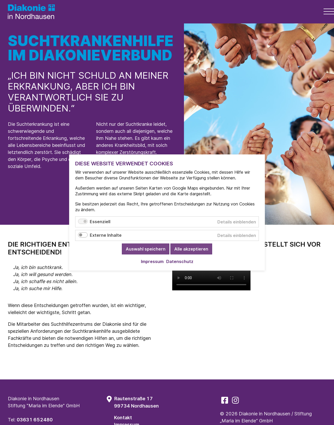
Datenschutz (179, 261)
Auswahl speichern (145, 249)
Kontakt (123, 417)
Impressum (152, 261)
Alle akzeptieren (191, 249)
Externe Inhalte (106, 235)
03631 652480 (35, 419)
